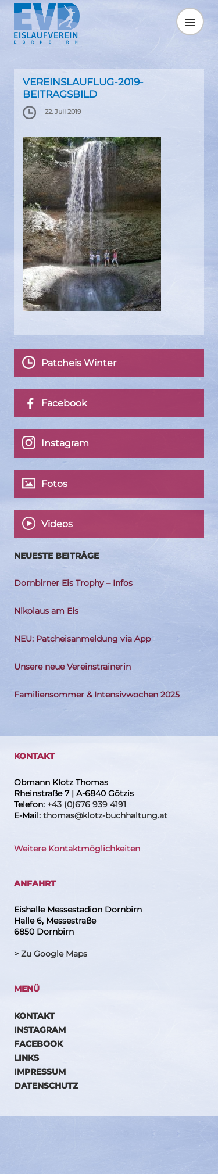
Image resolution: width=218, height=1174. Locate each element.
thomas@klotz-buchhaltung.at (105, 815)
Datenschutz (46, 1085)
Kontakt (34, 1016)
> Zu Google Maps (50, 953)
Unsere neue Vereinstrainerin (72, 666)
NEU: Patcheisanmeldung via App (82, 638)
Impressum (40, 1071)
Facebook (38, 1044)
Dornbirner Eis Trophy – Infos (73, 583)
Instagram (40, 1030)
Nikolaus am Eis (46, 611)
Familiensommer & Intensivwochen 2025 (97, 694)
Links (26, 1058)
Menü (190, 21)
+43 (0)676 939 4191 (86, 804)
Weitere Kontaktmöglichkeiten (77, 848)
